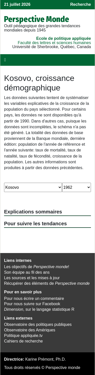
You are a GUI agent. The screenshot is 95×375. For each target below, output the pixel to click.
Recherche (80, 4)
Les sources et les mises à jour (32, 278)
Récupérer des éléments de (47, 283)
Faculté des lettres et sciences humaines (54, 43)
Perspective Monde (36, 19)
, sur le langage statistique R (39, 309)
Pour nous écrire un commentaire (34, 298)
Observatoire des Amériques (29, 330)
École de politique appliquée (63, 38)
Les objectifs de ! (36, 267)
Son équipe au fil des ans (27, 272)
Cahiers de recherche (23, 341)
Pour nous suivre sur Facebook (32, 304)
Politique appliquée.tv (23, 335)
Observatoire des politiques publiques (38, 324)
